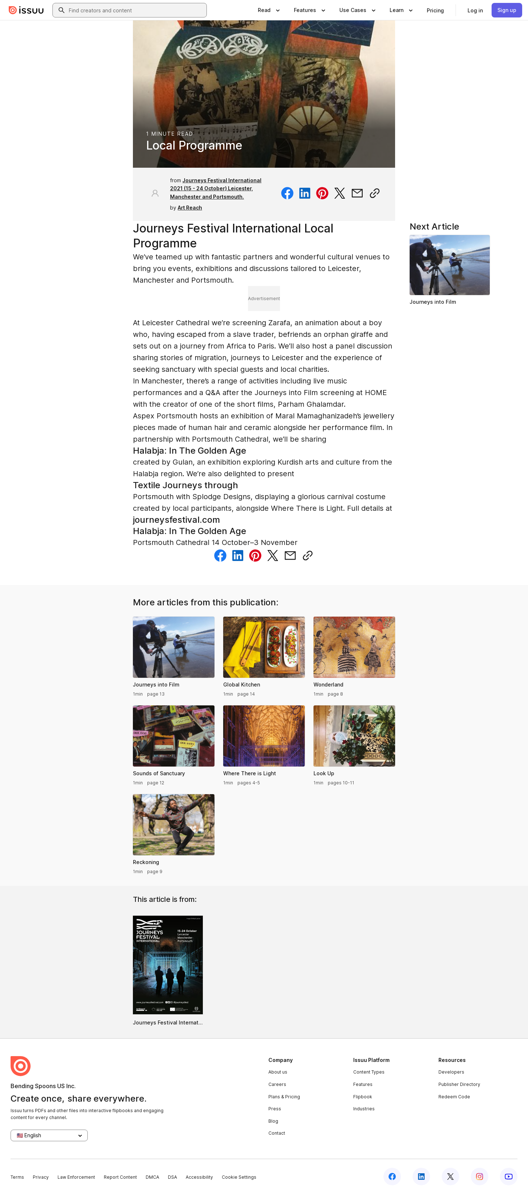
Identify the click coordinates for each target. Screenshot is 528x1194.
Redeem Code (454, 1096)
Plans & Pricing (284, 1096)
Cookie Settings (239, 1177)
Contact (276, 1133)
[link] (435, 10)
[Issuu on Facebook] (392, 1176)
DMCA (152, 1177)
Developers (451, 1072)
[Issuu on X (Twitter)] (450, 1176)
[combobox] (136, 10)
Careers (277, 1084)
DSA (172, 1177)
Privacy (41, 1177)
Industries (364, 1108)
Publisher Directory (459, 1084)
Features (363, 1084)
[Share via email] (357, 193)
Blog (273, 1121)
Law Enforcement (76, 1177)
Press (274, 1108)
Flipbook (362, 1096)
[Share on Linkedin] (305, 193)
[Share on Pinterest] (322, 193)
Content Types (369, 1072)
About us (277, 1072)
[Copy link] (374, 193)
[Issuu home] (26, 10)
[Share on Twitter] (339, 193)
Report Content (120, 1177)
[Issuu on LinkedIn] (421, 1176)
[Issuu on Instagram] (479, 1176)
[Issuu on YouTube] (508, 1176)
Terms (17, 1177)
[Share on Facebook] (287, 193)
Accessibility (199, 1177)
